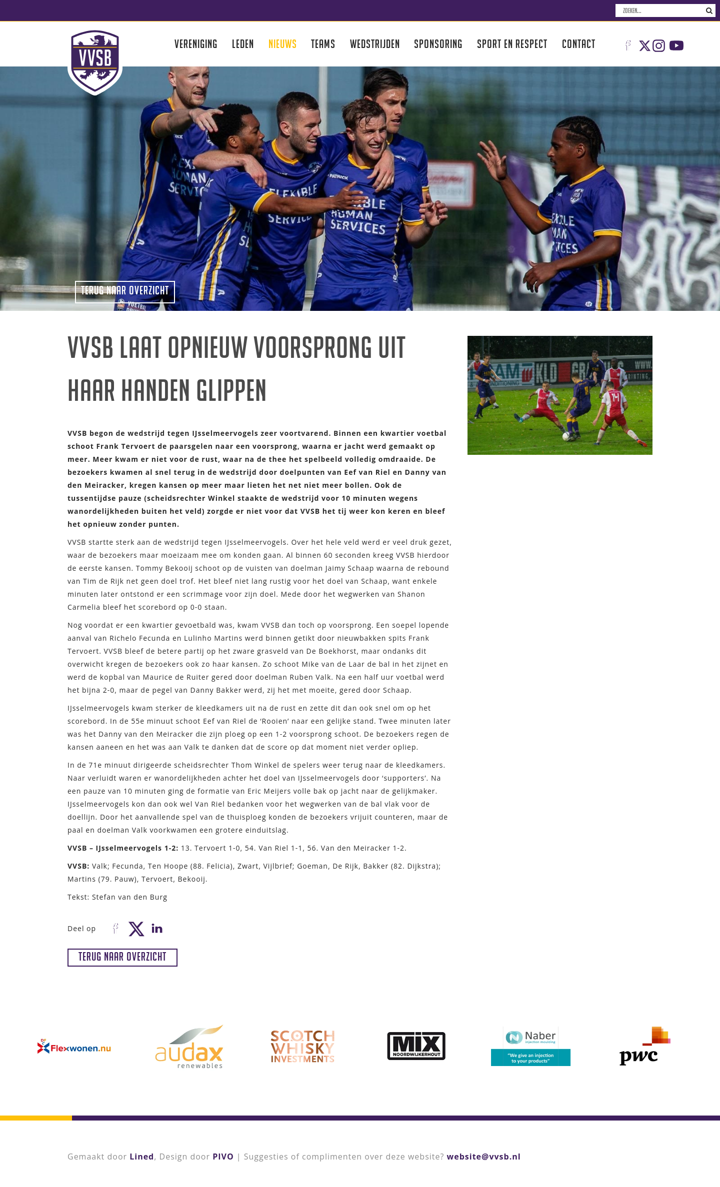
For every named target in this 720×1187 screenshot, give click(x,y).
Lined (142, 1156)
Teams (323, 43)
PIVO (223, 1156)
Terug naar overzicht (125, 290)
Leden (243, 43)
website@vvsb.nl (484, 1156)
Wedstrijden (375, 43)
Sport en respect (512, 43)
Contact (579, 43)
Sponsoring (438, 43)
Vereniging (196, 43)
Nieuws (282, 43)
